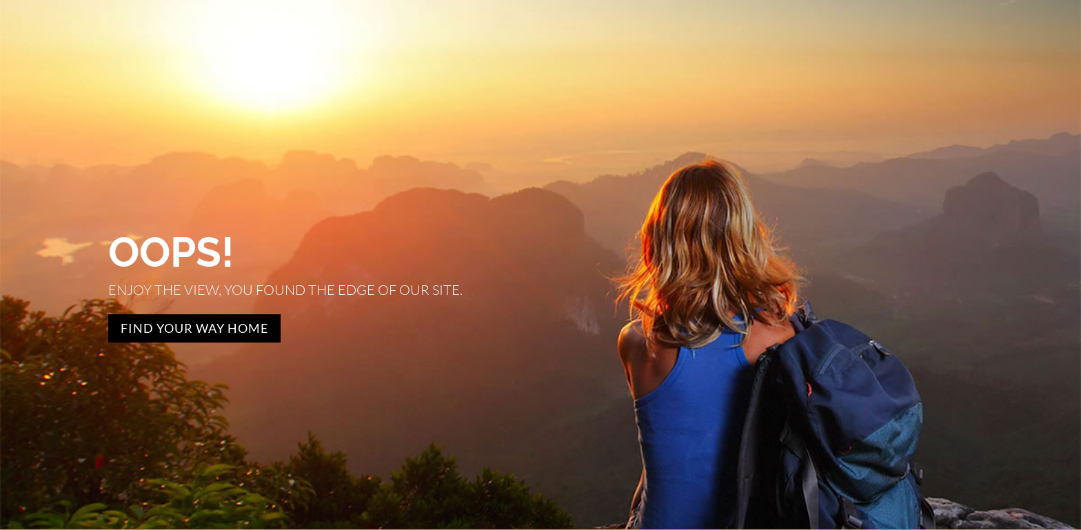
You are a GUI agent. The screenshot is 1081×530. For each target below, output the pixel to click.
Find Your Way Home (194, 328)
